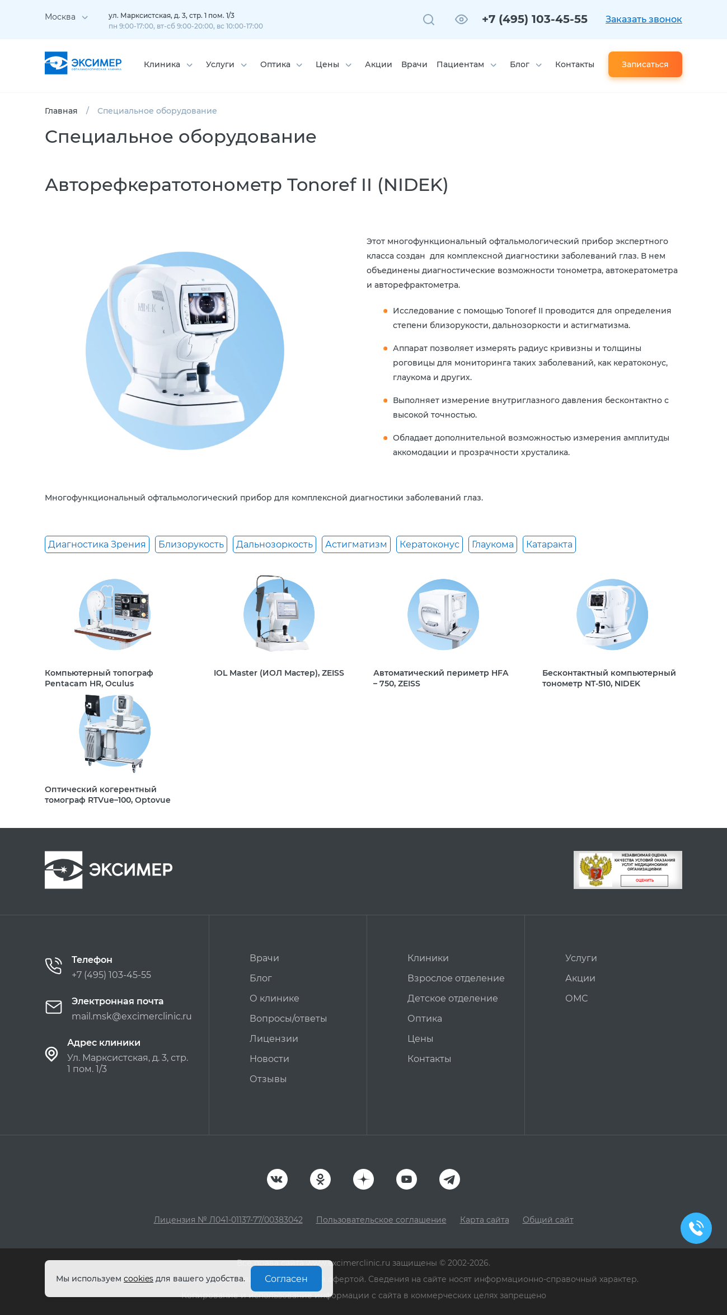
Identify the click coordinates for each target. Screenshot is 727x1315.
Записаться (645, 64)
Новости (269, 1059)
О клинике (274, 998)
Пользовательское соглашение (381, 1220)
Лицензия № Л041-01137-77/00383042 (228, 1220)
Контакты (574, 64)
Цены (327, 64)
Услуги (220, 64)
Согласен (286, 1279)
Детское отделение (452, 998)
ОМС (576, 998)
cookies (138, 1279)
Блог (519, 64)
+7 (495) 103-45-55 (535, 19)
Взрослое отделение (456, 978)
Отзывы (268, 1079)
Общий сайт (548, 1220)
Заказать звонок (644, 19)
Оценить (645, 880)
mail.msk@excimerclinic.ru (132, 1016)
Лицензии (274, 1038)
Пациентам (460, 64)
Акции (378, 64)
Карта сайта (484, 1220)
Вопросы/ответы (288, 1018)
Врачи (414, 64)
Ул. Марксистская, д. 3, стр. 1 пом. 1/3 (127, 1063)
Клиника (162, 64)
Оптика (275, 64)
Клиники (428, 958)
